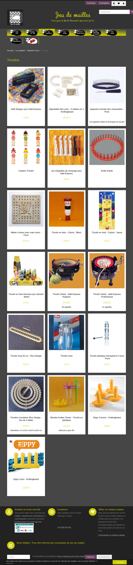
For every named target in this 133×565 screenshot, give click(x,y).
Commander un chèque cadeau (111, 535)
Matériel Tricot (33, 50)
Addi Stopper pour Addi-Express (26, 109)
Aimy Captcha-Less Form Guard (71, 556)
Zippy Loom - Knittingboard (26, 479)
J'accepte (119, 562)
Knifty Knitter (107, 171)
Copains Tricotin (26, 171)
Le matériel (20, 50)
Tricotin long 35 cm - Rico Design (26, 356)
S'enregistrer (104, 3)
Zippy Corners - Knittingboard (107, 417)
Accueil (10, 50)
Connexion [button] (91, 3)
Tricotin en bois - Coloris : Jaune (107, 232)
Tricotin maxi (66, 356)
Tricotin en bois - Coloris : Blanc (66, 232)
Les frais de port (64, 527)
